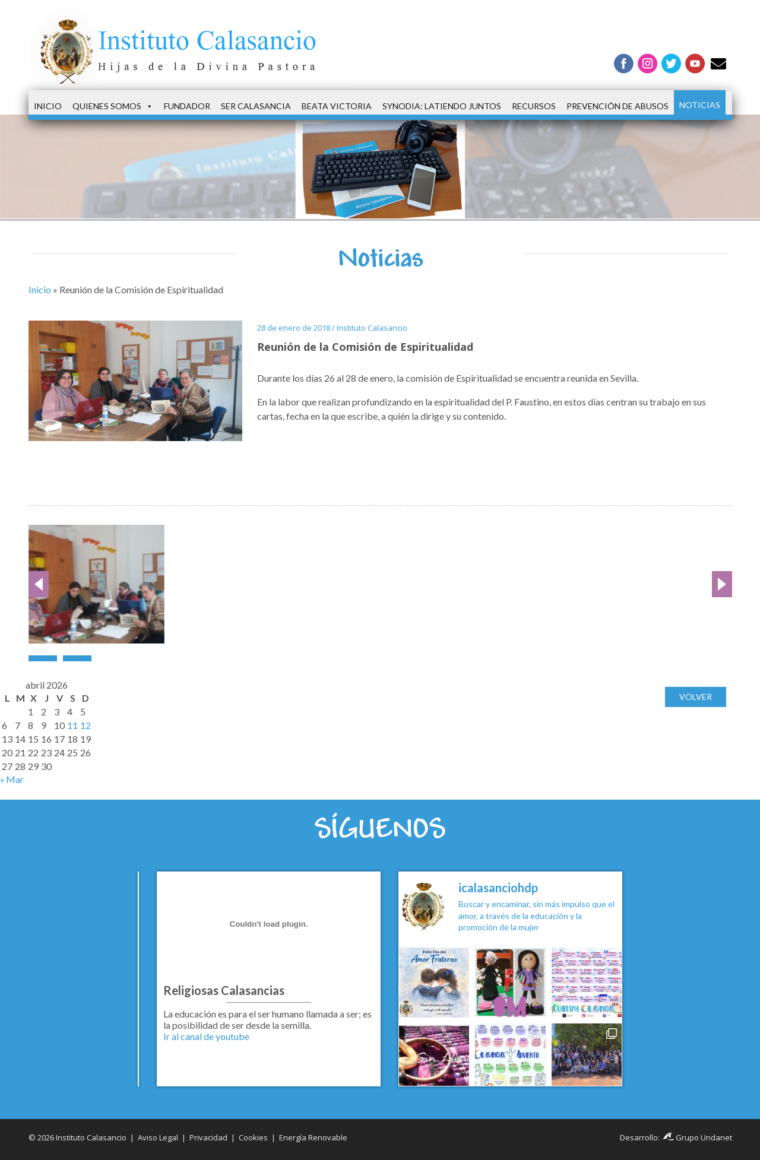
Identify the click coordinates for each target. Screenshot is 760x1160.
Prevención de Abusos (617, 106)
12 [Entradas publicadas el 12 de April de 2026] (85, 725)
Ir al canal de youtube (206, 1036)
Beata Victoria (337, 106)
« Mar (12, 779)
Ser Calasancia (256, 106)
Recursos (534, 106)
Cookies (253, 1137)
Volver (695, 697)
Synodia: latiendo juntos (441, 106)
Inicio (48, 106)
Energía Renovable (313, 1137)
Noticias (699, 105)
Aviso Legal (158, 1137)
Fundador (187, 106)
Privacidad (208, 1137)
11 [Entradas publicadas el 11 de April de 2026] (72, 725)
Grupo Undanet (697, 1137)
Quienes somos (112, 106)
